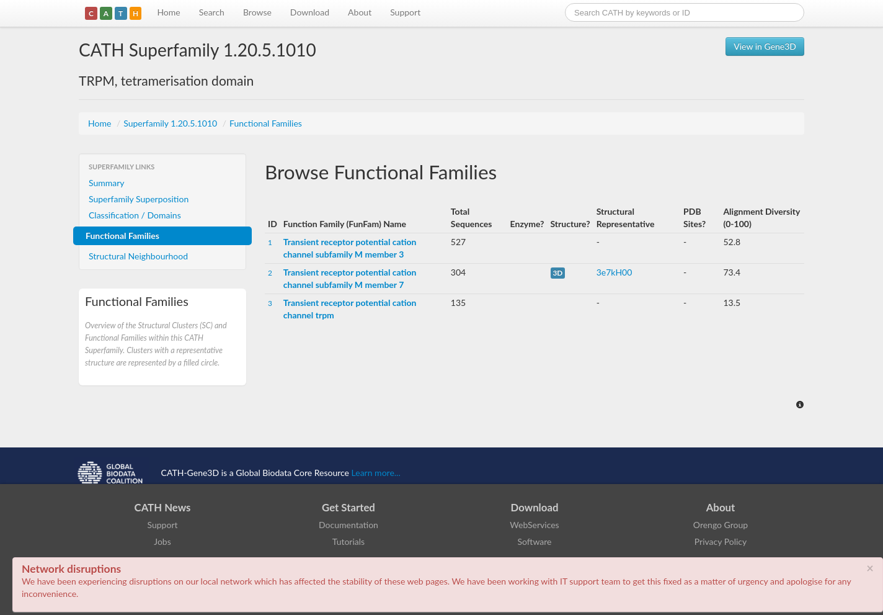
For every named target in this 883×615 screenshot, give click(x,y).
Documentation (348, 524)
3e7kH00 (614, 272)
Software (535, 541)
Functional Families (265, 123)
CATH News (163, 507)
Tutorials (348, 541)
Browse (257, 12)
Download (309, 12)
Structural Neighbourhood (138, 256)
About (359, 12)
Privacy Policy (720, 541)
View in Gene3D (765, 46)
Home (168, 12)
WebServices (534, 524)
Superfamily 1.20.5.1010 (171, 123)
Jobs (162, 541)
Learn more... (376, 472)
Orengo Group (720, 524)
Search (211, 12)
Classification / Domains (135, 215)
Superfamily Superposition (139, 199)
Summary (107, 182)
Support (405, 12)
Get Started (348, 507)
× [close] (870, 568)
